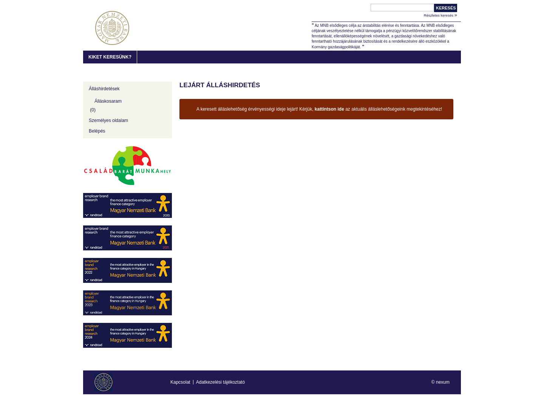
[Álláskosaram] (127, 104)
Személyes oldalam (108, 120)
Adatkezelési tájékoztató (220, 382)
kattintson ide (329, 109)
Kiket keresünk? (109, 57)
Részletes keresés (440, 15)
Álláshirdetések (104, 88)
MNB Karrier (112, 28)
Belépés (97, 131)
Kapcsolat (180, 382)
